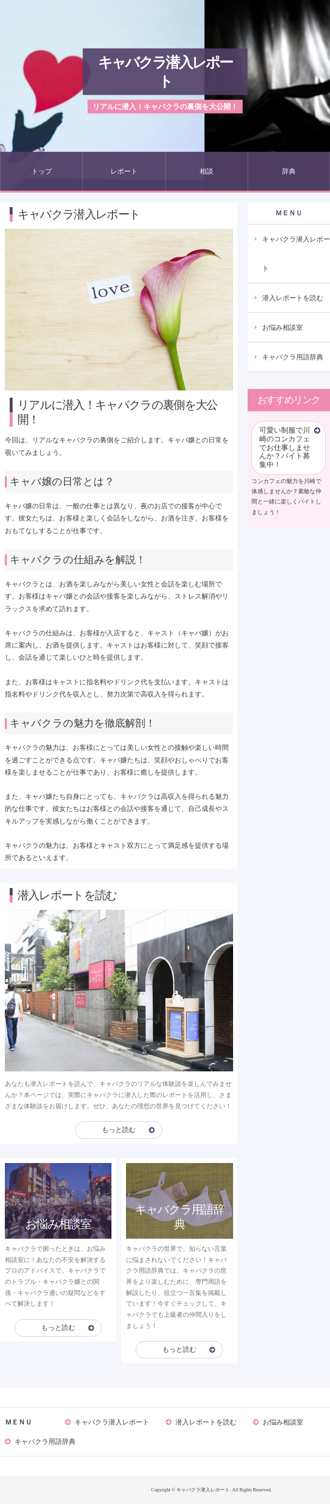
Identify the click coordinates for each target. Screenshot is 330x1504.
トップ (41, 171)
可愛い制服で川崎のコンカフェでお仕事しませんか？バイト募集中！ (284, 447)
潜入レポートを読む (292, 298)
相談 (206, 171)
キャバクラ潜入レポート (165, 71)
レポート (124, 171)
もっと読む (119, 1129)
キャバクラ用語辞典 (292, 357)
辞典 (289, 171)
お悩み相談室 (282, 327)
